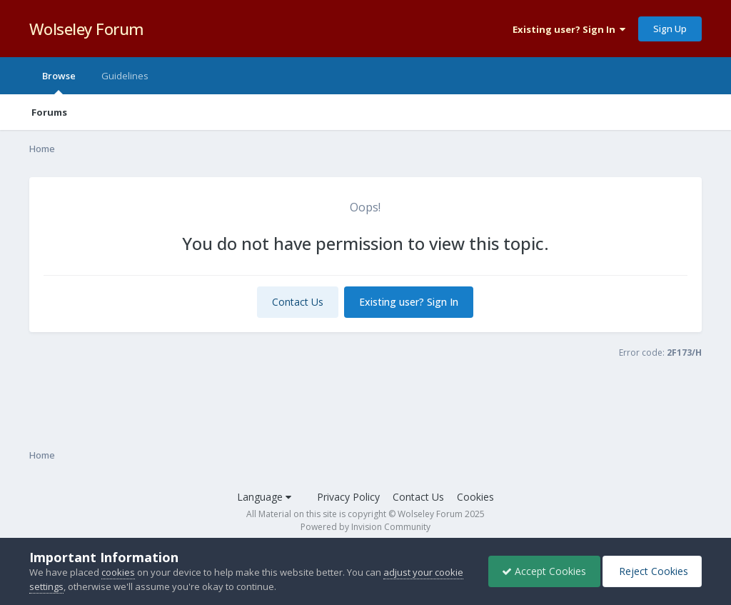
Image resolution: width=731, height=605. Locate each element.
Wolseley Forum (86, 28)
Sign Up (670, 28)
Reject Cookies (651, 571)
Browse (59, 81)
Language (264, 497)
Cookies (475, 497)
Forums (49, 112)
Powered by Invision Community (365, 527)
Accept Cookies (540, 571)
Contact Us (297, 302)
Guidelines (124, 75)
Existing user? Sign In (569, 29)
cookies (118, 572)
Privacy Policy (348, 497)
